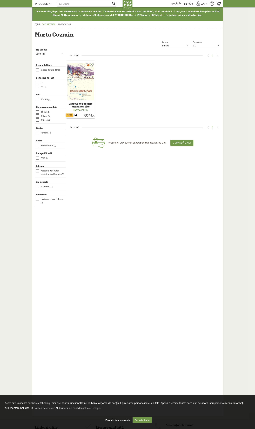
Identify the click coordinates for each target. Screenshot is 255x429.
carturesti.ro (48, 24)
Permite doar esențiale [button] (117, 420)
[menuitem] (176, 3)
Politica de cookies (44, 408)
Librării (188, 3)
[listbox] (206, 45)
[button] (86, 3)
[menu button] (44, 3)
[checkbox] (51, 70)
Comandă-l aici (182, 142)
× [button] (218, 10)
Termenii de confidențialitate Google (79, 408)
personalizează (223, 403)
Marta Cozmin (80, 110)
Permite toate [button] (142, 420)
